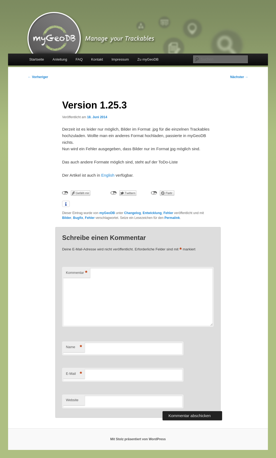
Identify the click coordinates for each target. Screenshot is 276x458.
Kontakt (97, 59)
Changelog (132, 213)
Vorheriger (38, 77)
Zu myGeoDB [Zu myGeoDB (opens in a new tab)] (147, 59)
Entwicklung (152, 213)
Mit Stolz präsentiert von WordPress (138, 439)
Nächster (239, 77)
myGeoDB (107, 213)
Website (72, 400)
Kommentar (76, 273)
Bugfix (78, 218)
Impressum (120, 59)
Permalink (172, 218)
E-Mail (74, 374)
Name (74, 347)
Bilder (66, 218)
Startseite (36, 59)
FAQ (79, 59)
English (107, 175)
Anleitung (60, 59)
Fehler (168, 213)
